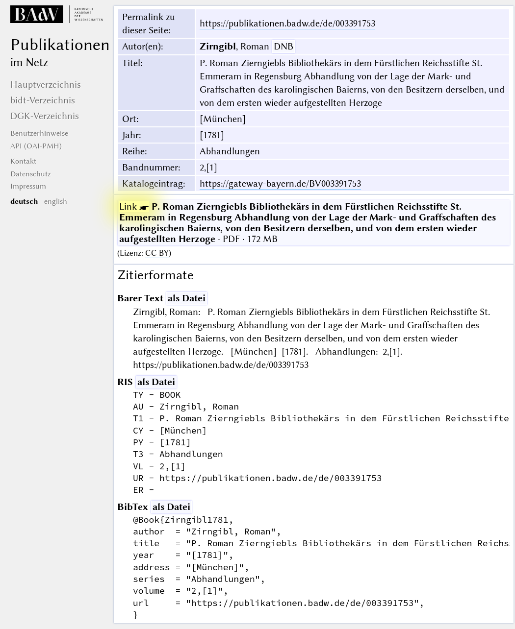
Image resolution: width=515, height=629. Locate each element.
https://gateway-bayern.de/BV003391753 (280, 183)
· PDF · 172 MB (307, 222)
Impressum (28, 186)
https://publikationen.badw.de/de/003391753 (287, 23)
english (55, 201)
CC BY (157, 253)
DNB (283, 46)
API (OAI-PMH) (36, 146)
